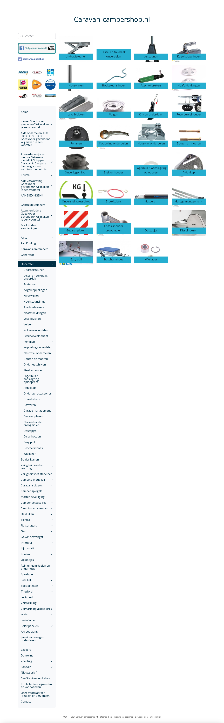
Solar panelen (37, 626)
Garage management (37, 410)
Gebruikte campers (33, 205)
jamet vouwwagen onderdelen (32, 639)
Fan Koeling (28, 243)
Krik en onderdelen (36, 330)
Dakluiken (37, 514)
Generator (27, 255)
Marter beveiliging (33, 497)
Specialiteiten (37, 586)
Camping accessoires (37, 508)
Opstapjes (30, 431)
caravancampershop (31, 59)
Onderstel (37, 264)
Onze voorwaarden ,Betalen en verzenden (35, 694)
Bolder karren (30, 459)
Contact (26, 701)
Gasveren (30, 405)
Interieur (37, 543)
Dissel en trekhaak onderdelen (35, 277)
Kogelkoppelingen (35, 290)
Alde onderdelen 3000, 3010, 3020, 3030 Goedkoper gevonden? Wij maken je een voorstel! (35, 139)
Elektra (37, 520)
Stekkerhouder (33, 370)
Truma (37, 175)
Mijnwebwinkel (154, 716)
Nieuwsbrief (29, 672)
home (24, 112)
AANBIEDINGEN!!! (32, 195)
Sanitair (37, 667)
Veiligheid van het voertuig (37, 466)
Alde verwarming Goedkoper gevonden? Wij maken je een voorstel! (37, 185)
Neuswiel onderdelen (37, 353)
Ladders (26, 650)
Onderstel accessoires (38, 393)
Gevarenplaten (33, 416)
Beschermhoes (33, 448)
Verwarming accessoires (36, 609)
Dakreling (27, 655)
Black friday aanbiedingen (29, 226)
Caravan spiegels (37, 485)
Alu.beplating (29, 631)
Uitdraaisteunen (34, 270)
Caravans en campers (34, 249)
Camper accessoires (37, 503)
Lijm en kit (27, 548)
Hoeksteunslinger (35, 301)
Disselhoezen (32, 436)
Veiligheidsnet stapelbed (36, 474)
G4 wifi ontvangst (32, 537)
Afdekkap (30, 388)
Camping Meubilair (37, 479)
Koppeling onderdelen (38, 347)
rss (111, 716)
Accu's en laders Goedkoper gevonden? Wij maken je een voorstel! (37, 215)
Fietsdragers (37, 525)
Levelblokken (32, 318)
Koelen (37, 554)
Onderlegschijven (35, 364)
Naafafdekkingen (35, 313)
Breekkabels (32, 399)
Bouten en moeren (36, 359)
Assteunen (30, 284)
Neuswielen (31, 296)
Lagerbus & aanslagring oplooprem (31, 379)
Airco (37, 237)
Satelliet (37, 580)
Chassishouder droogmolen (33, 423)
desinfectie (28, 620)
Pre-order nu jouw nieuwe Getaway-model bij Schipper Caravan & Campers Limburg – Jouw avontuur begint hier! (37, 161)
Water (37, 614)
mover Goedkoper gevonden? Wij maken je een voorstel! (37, 124)
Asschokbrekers (34, 307)
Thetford (37, 591)
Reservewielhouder (36, 336)
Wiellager (30, 454)
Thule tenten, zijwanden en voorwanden (36, 685)
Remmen (38, 342)
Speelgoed (27, 574)
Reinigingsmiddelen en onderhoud (35, 567)
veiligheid (27, 597)
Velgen (28, 324)
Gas (37, 531)
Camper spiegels (31, 491)
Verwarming (29, 603)
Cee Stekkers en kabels (36, 678)
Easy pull (29, 442)
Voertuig (37, 661)
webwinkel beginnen (123, 716)
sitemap (103, 716)
